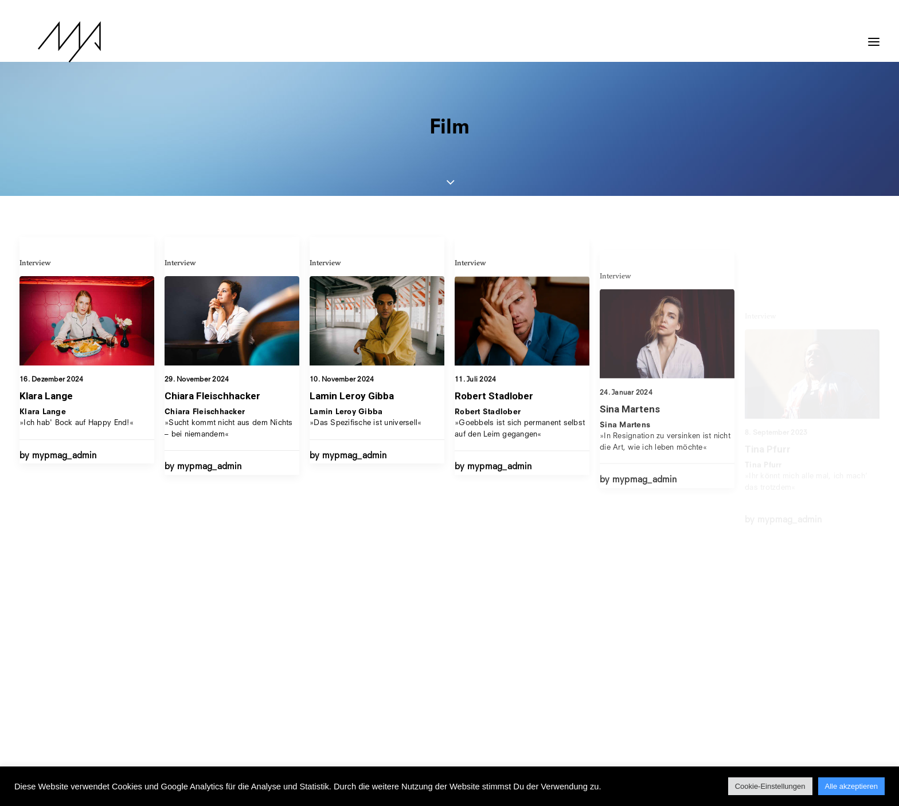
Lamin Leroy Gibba (352, 404)
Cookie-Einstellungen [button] (770, 786)
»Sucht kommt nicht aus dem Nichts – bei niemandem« (229, 423)
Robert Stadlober (494, 422)
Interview (35, 262)
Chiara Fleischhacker (212, 396)
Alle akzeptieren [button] (851, 786)
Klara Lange (46, 396)
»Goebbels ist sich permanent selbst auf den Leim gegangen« (520, 450)
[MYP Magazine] (51, 41)
